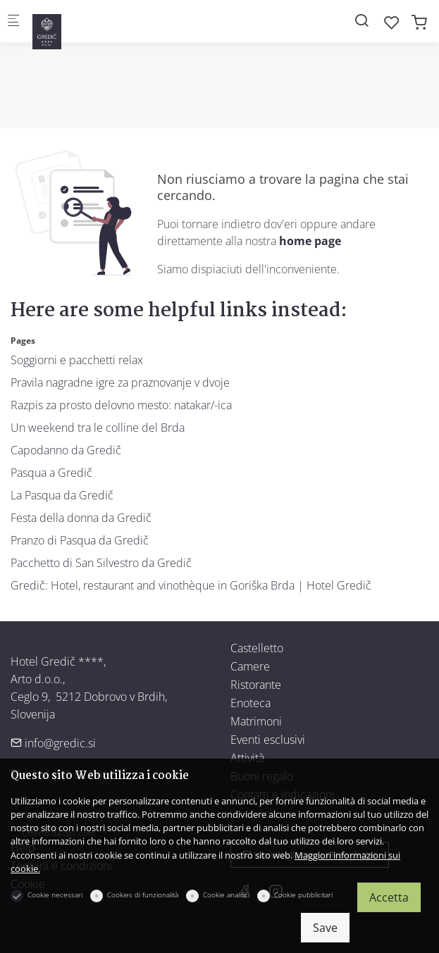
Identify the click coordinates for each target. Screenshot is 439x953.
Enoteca (250, 703)
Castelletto (256, 648)
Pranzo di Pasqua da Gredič (80, 540)
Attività (247, 758)
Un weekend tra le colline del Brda (98, 427)
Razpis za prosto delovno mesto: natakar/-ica (121, 405)
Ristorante (255, 684)
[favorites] (392, 22)
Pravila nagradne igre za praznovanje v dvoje (120, 382)
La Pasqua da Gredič (62, 495)
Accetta (389, 897)
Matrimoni (256, 721)
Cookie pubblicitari (303, 894)
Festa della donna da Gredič (81, 517)
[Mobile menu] (13, 21)
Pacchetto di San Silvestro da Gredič (101, 563)
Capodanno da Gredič (66, 450)
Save (325, 927)
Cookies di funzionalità (142, 894)
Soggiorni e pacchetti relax (77, 360)
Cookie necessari (54, 894)
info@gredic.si (53, 743)
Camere (250, 666)
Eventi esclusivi (267, 739)
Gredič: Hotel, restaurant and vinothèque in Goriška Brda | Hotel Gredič (191, 585)
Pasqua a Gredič (51, 472)
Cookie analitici (226, 894)
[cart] (419, 22)
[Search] (361, 20)
